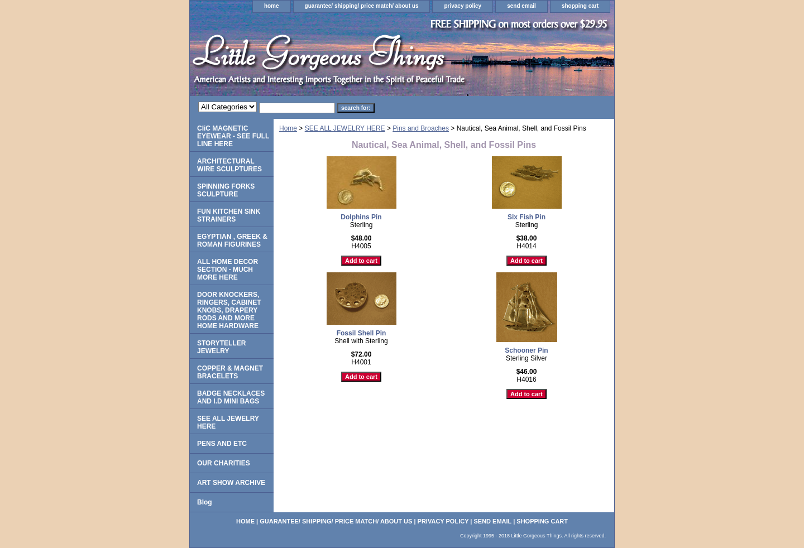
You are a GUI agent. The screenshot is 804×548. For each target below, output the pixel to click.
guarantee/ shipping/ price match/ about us (362, 6)
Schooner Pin (526, 350)
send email (521, 6)
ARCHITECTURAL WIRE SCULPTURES (229, 165)
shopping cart (580, 6)
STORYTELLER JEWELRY (221, 347)
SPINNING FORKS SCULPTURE (226, 190)
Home (288, 128)
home (271, 6)
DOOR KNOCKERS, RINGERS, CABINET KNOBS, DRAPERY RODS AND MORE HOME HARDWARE (229, 310)
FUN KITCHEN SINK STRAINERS (228, 215)
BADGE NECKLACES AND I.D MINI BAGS (231, 397)
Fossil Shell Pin (361, 333)
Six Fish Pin (526, 217)
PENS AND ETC (222, 444)
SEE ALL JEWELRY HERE (345, 128)
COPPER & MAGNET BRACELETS (230, 372)
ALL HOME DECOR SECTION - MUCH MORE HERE (227, 269)
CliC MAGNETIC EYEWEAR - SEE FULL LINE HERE (233, 136)
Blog (204, 502)
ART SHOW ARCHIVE (231, 483)
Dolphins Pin (361, 217)
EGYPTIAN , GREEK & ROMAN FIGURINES (232, 240)
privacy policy (462, 6)
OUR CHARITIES (223, 463)
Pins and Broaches (421, 128)
